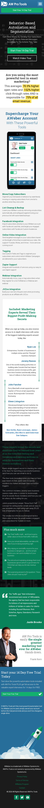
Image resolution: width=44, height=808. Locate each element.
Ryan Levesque (23, 430)
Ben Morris (20, 433)
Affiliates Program (22, 784)
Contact (22, 788)
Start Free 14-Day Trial (22, 10)
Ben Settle (11, 430)
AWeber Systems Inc (31, 766)
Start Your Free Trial (10, 694)
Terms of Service (22, 780)
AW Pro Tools (32, 792)
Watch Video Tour (22, 58)
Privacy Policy (22, 777)
